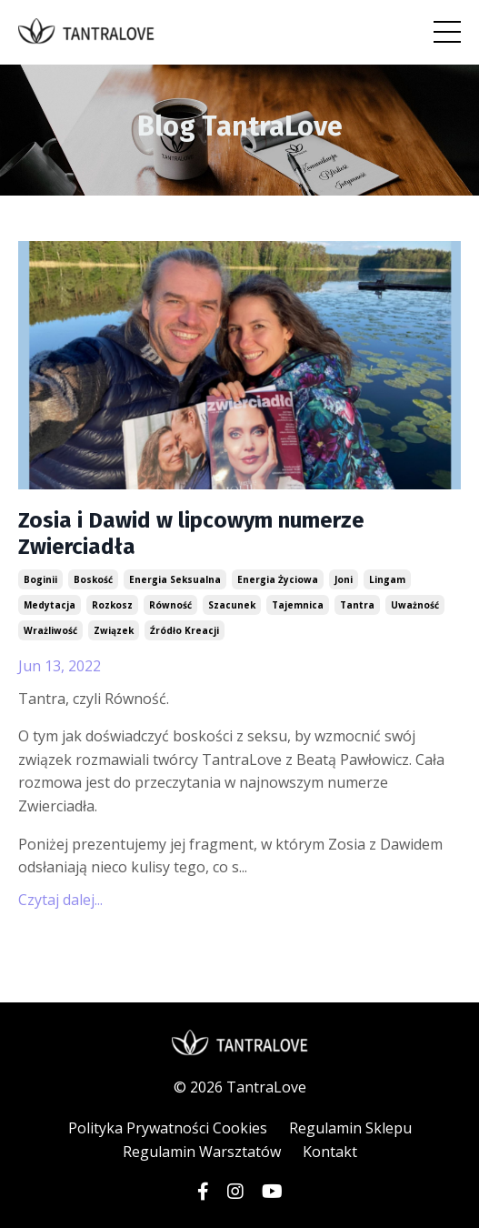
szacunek (231, 605)
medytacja (49, 605)
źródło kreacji (184, 630)
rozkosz (112, 605)
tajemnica (298, 605)
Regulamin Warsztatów (202, 1152)
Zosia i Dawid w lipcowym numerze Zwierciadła (191, 533)
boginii (40, 579)
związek (114, 630)
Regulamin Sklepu (350, 1128)
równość (170, 605)
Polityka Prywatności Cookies (167, 1128)
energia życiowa (277, 579)
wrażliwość (50, 630)
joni (343, 579)
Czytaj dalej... (60, 900)
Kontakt (330, 1152)
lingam (387, 579)
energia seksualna (175, 579)
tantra (357, 605)
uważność (415, 605)
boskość (93, 579)
